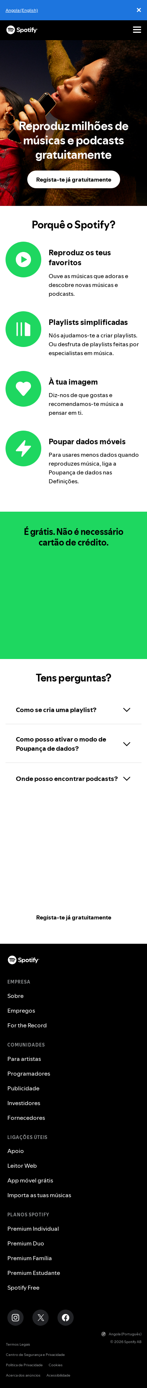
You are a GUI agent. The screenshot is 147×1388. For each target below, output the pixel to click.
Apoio (15, 1151)
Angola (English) (22, 10)
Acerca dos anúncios (23, 1375)
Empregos (21, 1010)
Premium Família (29, 1258)
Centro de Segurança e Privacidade (35, 1354)
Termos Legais (18, 1344)
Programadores (28, 1073)
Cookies (56, 1365)
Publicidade (23, 1088)
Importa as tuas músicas (39, 1195)
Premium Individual (33, 1228)
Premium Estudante (33, 1273)
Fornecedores (26, 1118)
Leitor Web (22, 1165)
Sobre (15, 996)
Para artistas (24, 1059)
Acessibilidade (58, 1375)
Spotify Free (23, 1287)
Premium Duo (25, 1243)
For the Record (27, 1025)
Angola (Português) (121, 1334)
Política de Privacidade (24, 1365)
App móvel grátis (30, 1180)
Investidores (23, 1103)
